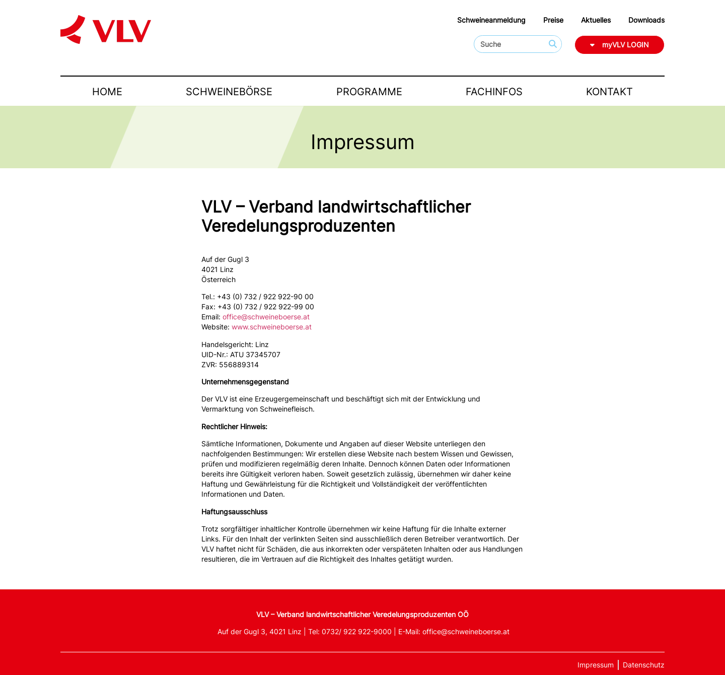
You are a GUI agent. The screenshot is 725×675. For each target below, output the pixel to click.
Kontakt (609, 92)
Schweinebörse (229, 92)
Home (107, 92)
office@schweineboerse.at (266, 316)
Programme (369, 92)
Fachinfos (494, 92)
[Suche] (552, 44)
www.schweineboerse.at (272, 326)
